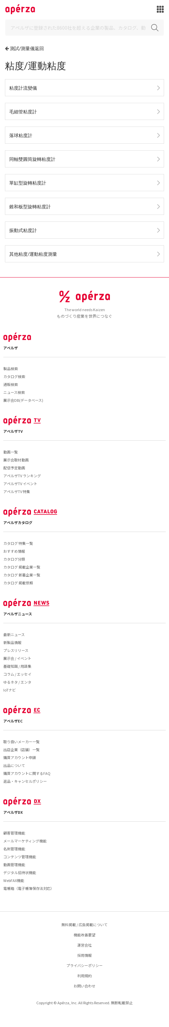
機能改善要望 (84, 934)
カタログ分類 (14, 559)
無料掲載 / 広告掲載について (84, 924)
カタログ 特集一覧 (18, 543)
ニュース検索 (14, 392)
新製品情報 (12, 642)
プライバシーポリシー (84, 965)
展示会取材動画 (16, 459)
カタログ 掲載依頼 (18, 582)
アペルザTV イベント (20, 483)
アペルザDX (13, 812)
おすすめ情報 (14, 551)
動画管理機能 (14, 864)
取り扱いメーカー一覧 (21, 741)
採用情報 (84, 955)
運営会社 (84, 945)
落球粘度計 (20, 135)
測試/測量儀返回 (27, 48)
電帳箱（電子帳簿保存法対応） (28, 888)
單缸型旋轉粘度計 (27, 183)
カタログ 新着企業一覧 (21, 574)
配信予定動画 (14, 467)
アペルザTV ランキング (22, 475)
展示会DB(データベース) (23, 400)
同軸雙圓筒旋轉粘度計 (32, 159)
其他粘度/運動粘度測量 (33, 254)
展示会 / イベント (17, 658)
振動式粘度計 (23, 230)
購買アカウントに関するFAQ (27, 773)
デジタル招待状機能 (19, 872)
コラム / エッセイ (17, 674)
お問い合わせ (84, 985)
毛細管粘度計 (23, 111)
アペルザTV (13, 431)
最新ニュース (14, 634)
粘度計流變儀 (23, 88)
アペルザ (10, 347)
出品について (14, 765)
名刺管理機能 (14, 848)
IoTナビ (9, 689)
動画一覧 (10, 452)
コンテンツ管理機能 (19, 856)
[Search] (84, 27)
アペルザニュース (17, 613)
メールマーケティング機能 (25, 840)
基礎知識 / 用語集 (17, 666)
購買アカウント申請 (19, 757)
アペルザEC (13, 720)
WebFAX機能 (13, 880)
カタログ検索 (14, 376)
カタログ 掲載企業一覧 (21, 567)
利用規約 (84, 975)
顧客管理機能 (14, 833)
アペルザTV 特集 (16, 491)
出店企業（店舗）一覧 (21, 749)
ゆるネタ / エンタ (17, 682)
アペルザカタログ (17, 522)
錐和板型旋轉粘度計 (30, 206)
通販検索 (10, 384)
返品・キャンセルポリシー (25, 781)
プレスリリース (15, 650)
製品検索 (10, 368)
